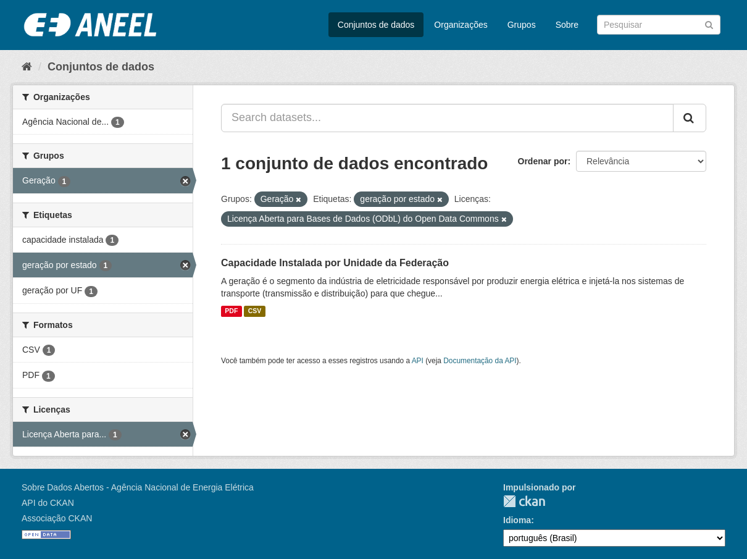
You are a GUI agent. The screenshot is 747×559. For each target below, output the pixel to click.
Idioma (517, 520)
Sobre (567, 25)
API (418, 360)
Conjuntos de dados (376, 25)
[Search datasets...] (447, 118)
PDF (231, 311)
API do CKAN (48, 503)
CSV (255, 311)
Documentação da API (479, 360)
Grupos (521, 25)
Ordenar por (543, 161)
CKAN (524, 501)
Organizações (460, 25)
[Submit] (709, 24)
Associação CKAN (57, 518)
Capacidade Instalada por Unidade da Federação (335, 263)
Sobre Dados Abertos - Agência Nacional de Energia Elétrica (138, 487)
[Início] (27, 67)
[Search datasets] (658, 25)
